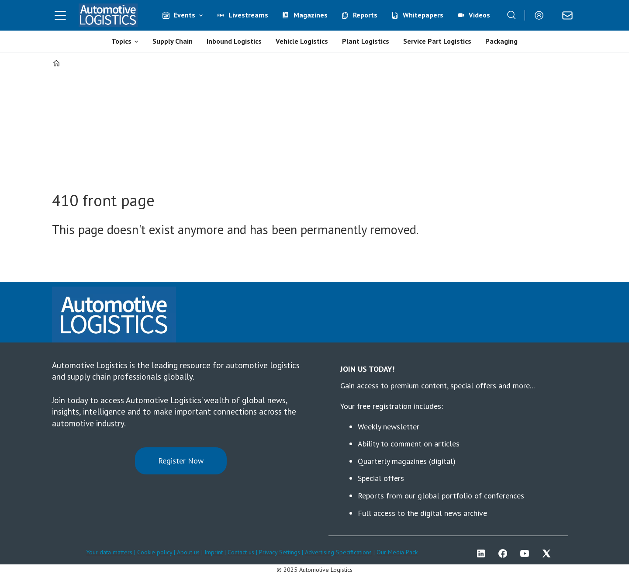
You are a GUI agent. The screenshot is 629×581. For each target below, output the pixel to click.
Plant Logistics (365, 41)
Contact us (241, 552)
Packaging (501, 41)
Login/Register (541, 15)
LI (483, 553)
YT (526, 553)
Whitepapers (423, 14)
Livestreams (248, 14)
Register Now (181, 461)
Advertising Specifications (338, 552)
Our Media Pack (397, 552)
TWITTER (548, 553)
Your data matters (109, 552)
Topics (121, 41)
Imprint (213, 552)
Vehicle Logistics (302, 41)
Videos (479, 14)
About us (188, 552)
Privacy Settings (279, 552)
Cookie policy (155, 552)
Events (184, 14)
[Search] (511, 15)
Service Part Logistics (437, 41)
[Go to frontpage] (108, 15)
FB (505, 553)
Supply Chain (172, 41)
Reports (365, 14)
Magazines (311, 14)
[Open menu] (60, 15)
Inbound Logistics (234, 41)
